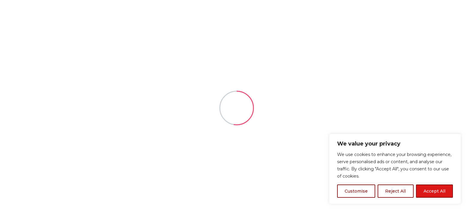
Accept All (434, 191)
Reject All (395, 191)
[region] (395, 169)
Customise (356, 191)
